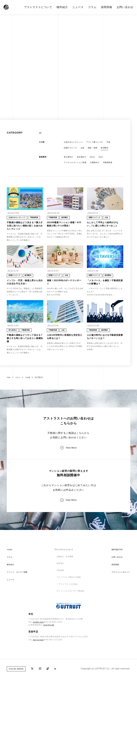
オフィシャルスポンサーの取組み (71, 651)
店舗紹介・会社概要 (64, 613)
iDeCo (96, 159)
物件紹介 (62, 7)
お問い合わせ (125, 7)
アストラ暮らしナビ (100, 143)
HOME (10, 606)
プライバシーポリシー (119, 628)
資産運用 (43, 159)
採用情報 (106, 7)
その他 (42, 143)
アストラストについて (38, 7)
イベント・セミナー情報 (19, 628)
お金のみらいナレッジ (75, 143)
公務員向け (100, 165)
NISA (106, 159)
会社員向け (84, 159)
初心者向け (69, 159)
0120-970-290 (50, 687)
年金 (116, 143)
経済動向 (110, 149)
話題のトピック (72, 149)
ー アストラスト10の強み (67, 644)
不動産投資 (69, 171)
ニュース (77, 7)
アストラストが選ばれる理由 (68, 636)
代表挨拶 (58, 628)
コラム (92, 7)
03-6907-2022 (39, 684)
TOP (9, 426)
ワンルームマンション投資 (77, 165)
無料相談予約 (114, 606)
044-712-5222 (39, 701)
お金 (85, 149)
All (40, 133)
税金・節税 (97, 149)
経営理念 (58, 621)
